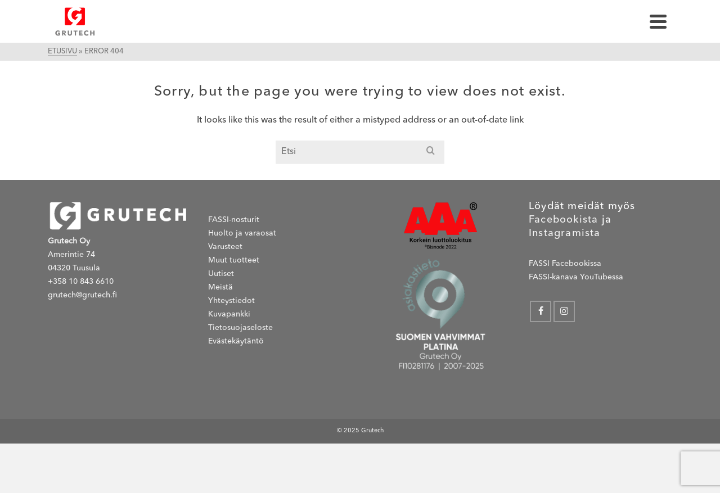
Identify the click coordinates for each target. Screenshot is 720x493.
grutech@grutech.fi (82, 295)
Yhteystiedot (231, 301)
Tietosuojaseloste (240, 328)
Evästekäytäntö (236, 341)
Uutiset (221, 274)
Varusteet (225, 247)
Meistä (220, 287)
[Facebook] (540, 311)
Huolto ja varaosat (242, 233)
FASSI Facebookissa (565, 264)
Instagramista (565, 233)
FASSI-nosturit (233, 220)
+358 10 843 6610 (81, 282)
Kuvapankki (229, 314)
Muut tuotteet (233, 260)
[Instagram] (564, 311)
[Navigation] (658, 21)
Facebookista (563, 220)
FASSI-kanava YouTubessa (576, 277)
